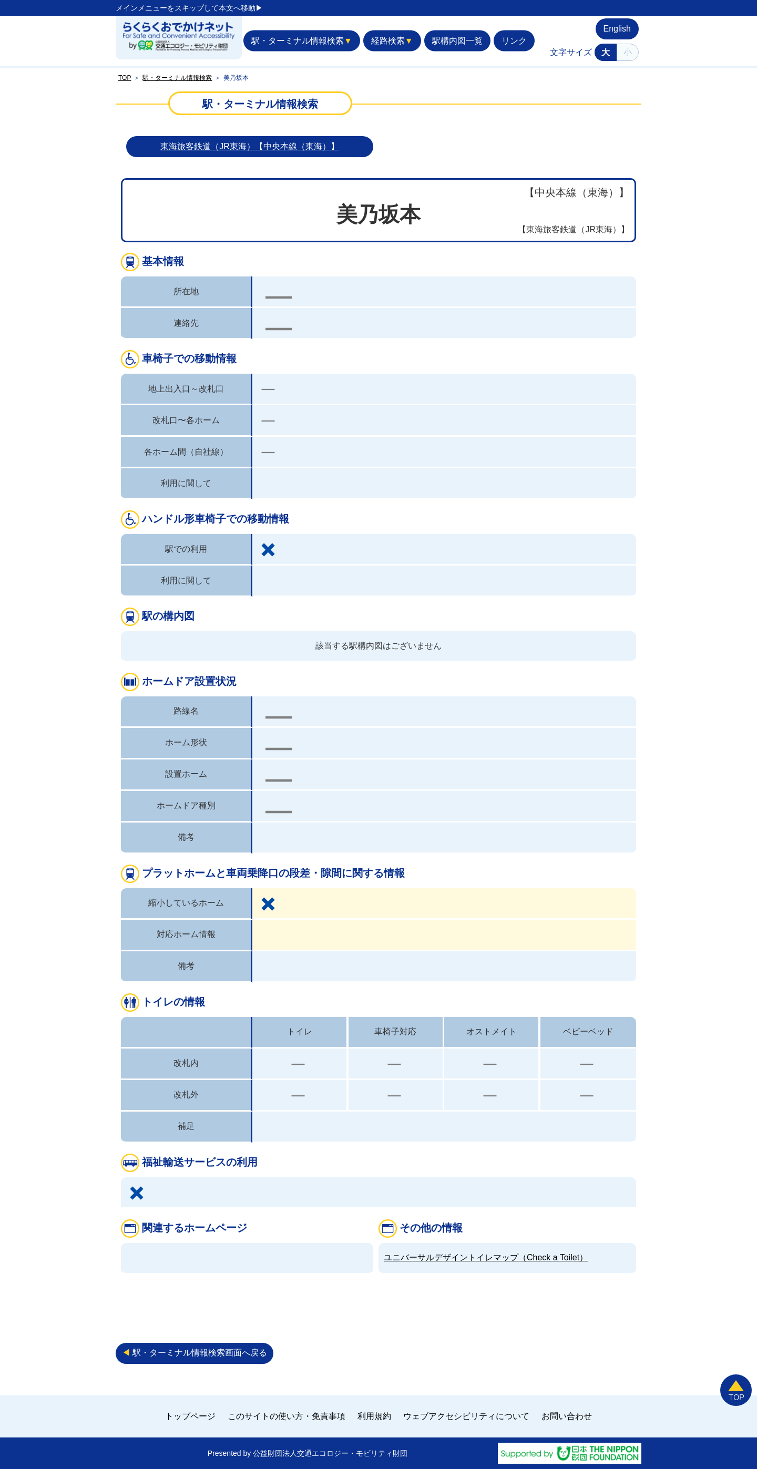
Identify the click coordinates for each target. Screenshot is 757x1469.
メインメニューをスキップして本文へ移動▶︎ (189, 8)
